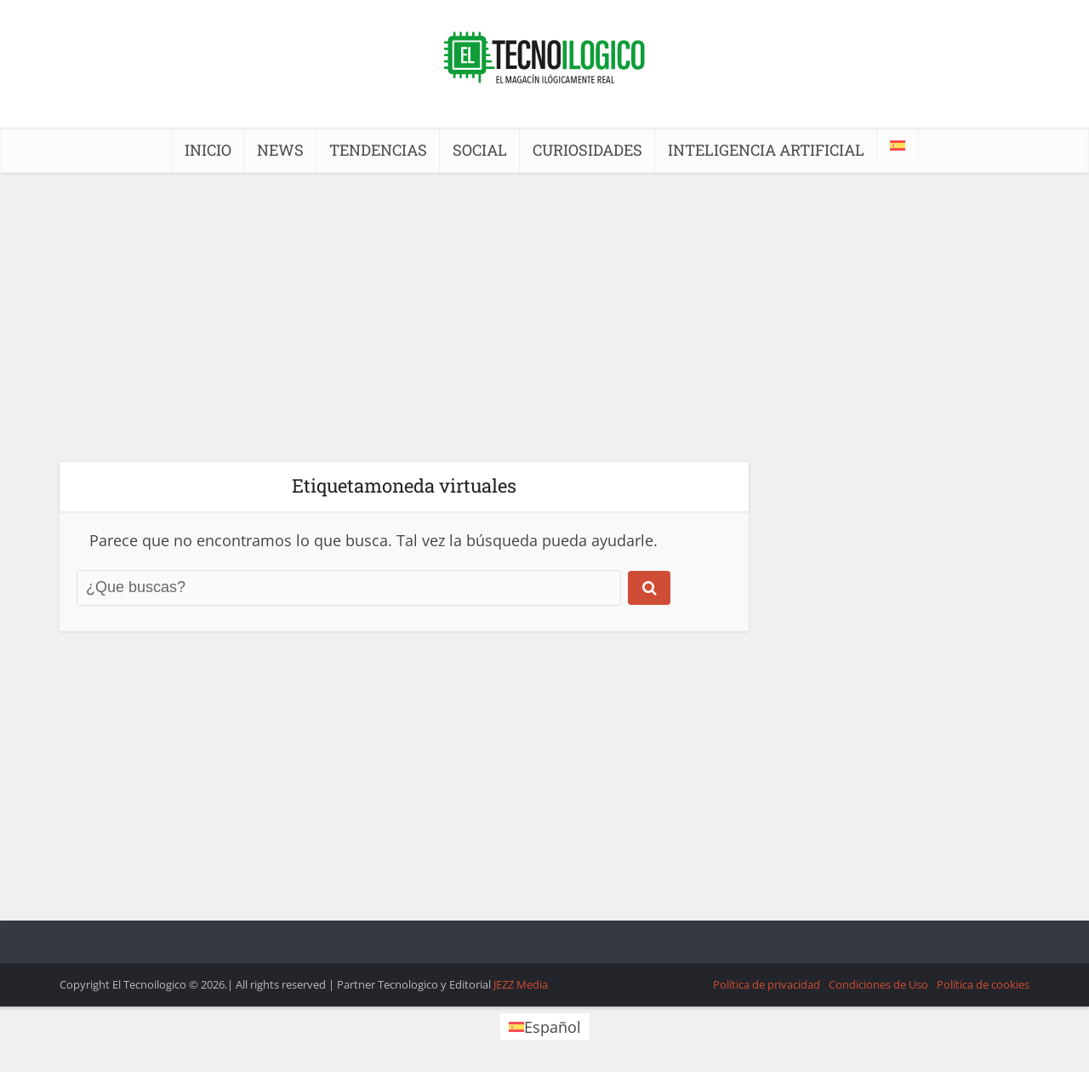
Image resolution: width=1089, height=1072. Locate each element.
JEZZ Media (520, 984)
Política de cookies (983, 984)
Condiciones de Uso (878, 984)
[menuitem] (897, 145)
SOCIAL (480, 150)
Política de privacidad (766, 984)
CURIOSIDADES (587, 150)
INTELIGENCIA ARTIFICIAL (766, 150)
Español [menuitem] (552, 1027)
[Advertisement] (544, 317)
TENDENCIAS (378, 150)
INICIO (208, 150)
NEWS (280, 150)
